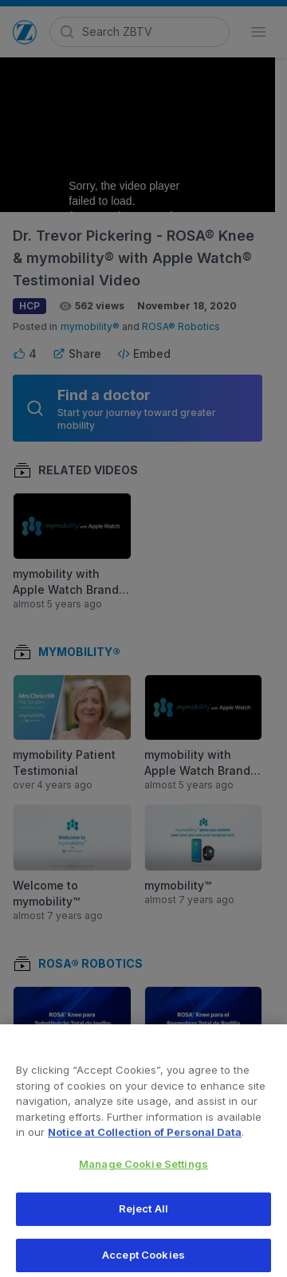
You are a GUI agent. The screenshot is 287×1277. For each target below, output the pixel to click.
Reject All (143, 1217)
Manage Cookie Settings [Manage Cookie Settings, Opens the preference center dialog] (143, 1171)
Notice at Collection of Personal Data (145, 1140)
